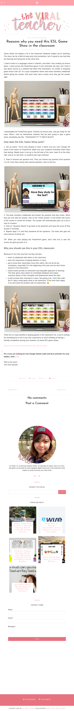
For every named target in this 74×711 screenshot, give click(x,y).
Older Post (61, 389)
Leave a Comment (45, 50)
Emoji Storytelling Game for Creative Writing (51, 559)
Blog (29, 38)
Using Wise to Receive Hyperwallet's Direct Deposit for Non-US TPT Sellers (51, 528)
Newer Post (13, 389)
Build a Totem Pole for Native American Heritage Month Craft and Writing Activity (22, 528)
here (17, 357)
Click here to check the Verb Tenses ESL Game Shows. (26, 346)
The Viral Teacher (28, 708)
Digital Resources (39, 38)
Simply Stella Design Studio (55, 708)
